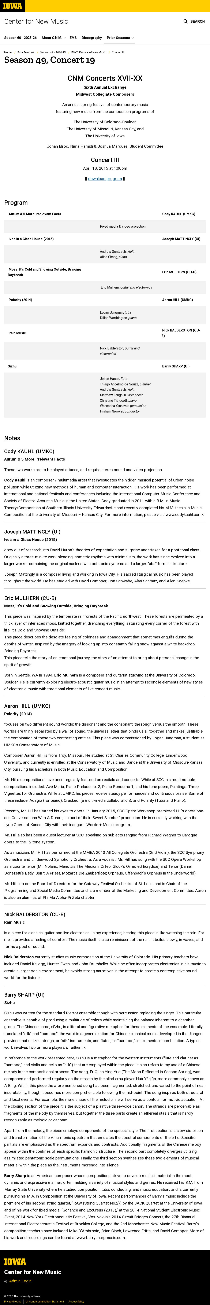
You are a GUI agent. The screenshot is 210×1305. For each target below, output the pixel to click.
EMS (73, 38)
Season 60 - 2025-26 (20, 38)
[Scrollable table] (105, 313)
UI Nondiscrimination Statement (45, 1301)
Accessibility (76, 1301)
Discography (92, 38)
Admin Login (20, 1281)
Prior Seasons (26, 52)
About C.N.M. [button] (52, 38)
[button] (194, 21)
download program (105, 178)
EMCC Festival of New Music (88, 52)
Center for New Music (36, 21)
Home (8, 52)
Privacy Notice (12, 1301)
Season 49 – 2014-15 (52, 52)
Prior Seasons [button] (118, 38)
